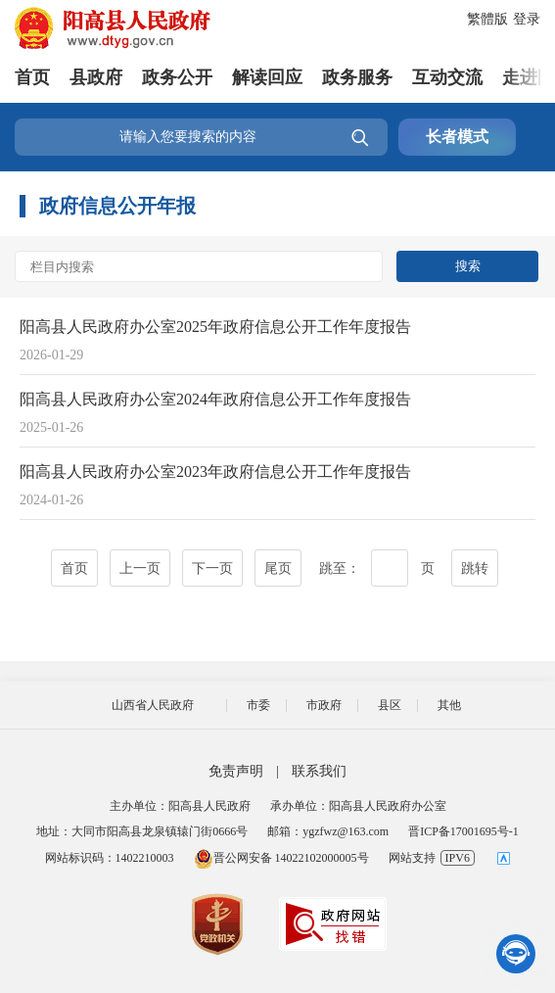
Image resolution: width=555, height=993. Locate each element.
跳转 (474, 568)
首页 (32, 77)
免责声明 (235, 771)
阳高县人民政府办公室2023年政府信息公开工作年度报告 (215, 471)
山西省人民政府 (153, 705)
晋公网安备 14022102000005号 (281, 858)
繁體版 (487, 19)
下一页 (212, 568)
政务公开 (177, 77)
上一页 (140, 568)
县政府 (95, 77)
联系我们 (319, 771)
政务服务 (357, 77)
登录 (526, 19)
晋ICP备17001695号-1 (463, 831)
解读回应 (267, 77)
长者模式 (457, 136)
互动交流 (447, 77)
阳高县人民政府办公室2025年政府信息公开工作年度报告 (215, 326)
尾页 (278, 568)
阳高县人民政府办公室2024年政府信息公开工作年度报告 (215, 399)
